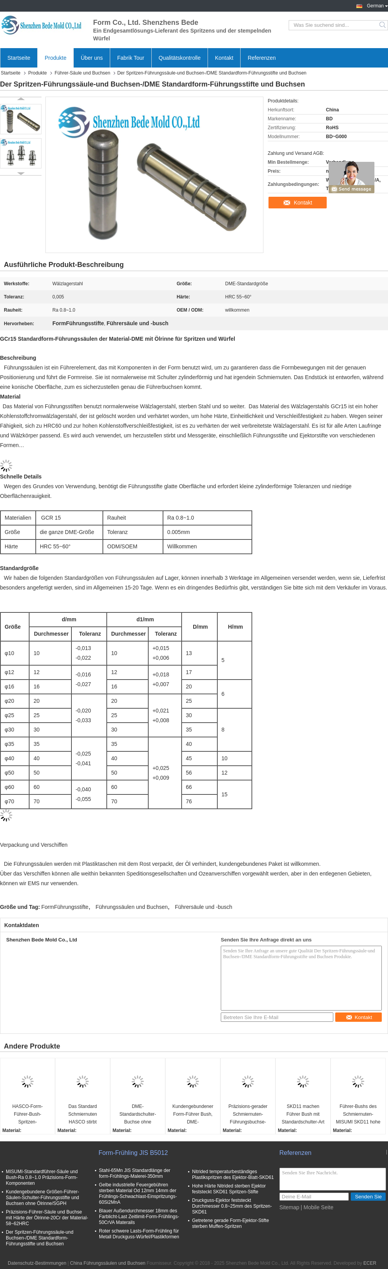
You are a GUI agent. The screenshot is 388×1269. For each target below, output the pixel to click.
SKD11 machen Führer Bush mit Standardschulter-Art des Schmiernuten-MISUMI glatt (303, 1115)
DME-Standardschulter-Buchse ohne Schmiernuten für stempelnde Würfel (137, 1115)
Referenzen (261, 58)
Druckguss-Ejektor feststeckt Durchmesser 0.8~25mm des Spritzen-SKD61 (232, 1206)
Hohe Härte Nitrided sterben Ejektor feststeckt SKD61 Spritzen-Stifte (229, 1188)
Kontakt (224, 58)
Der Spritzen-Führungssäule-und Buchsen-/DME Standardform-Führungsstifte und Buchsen (39, 1237)
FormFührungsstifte (65, 907)
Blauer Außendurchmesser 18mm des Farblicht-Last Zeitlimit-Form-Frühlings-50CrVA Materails (139, 1216)
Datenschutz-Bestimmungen (37, 1263)
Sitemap (289, 1207)
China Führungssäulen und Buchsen (108, 1263)
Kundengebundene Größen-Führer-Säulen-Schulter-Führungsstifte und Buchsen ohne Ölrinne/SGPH (42, 1197)
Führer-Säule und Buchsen (82, 73)
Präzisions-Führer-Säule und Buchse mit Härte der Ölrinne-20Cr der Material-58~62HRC (47, 1217)
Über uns (92, 58)
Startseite (18, 58)
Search (383, 25)
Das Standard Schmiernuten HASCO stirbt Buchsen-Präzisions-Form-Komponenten (82, 1115)
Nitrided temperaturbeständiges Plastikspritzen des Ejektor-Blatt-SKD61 (233, 1174)
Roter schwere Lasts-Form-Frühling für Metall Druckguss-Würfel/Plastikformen (139, 1234)
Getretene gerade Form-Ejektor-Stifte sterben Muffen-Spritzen (230, 1223)
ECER (370, 1263)
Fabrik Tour (130, 58)
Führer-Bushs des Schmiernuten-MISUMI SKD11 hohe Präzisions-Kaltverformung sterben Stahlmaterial (358, 1115)
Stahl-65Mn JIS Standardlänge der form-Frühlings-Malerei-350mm (134, 1173)
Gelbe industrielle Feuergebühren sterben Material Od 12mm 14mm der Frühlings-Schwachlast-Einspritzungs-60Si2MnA (138, 1193)
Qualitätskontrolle (180, 58)
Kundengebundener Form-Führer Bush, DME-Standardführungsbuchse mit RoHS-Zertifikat (193, 1115)
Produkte (55, 58)
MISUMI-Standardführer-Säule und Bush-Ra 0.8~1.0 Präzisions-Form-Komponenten (42, 1177)
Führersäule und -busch (203, 907)
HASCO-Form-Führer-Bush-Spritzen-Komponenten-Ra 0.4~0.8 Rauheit (27, 1115)
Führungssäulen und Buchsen (131, 907)
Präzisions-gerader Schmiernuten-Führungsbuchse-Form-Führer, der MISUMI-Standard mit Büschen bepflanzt (247, 1115)
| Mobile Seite (317, 1207)
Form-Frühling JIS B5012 (133, 1152)
